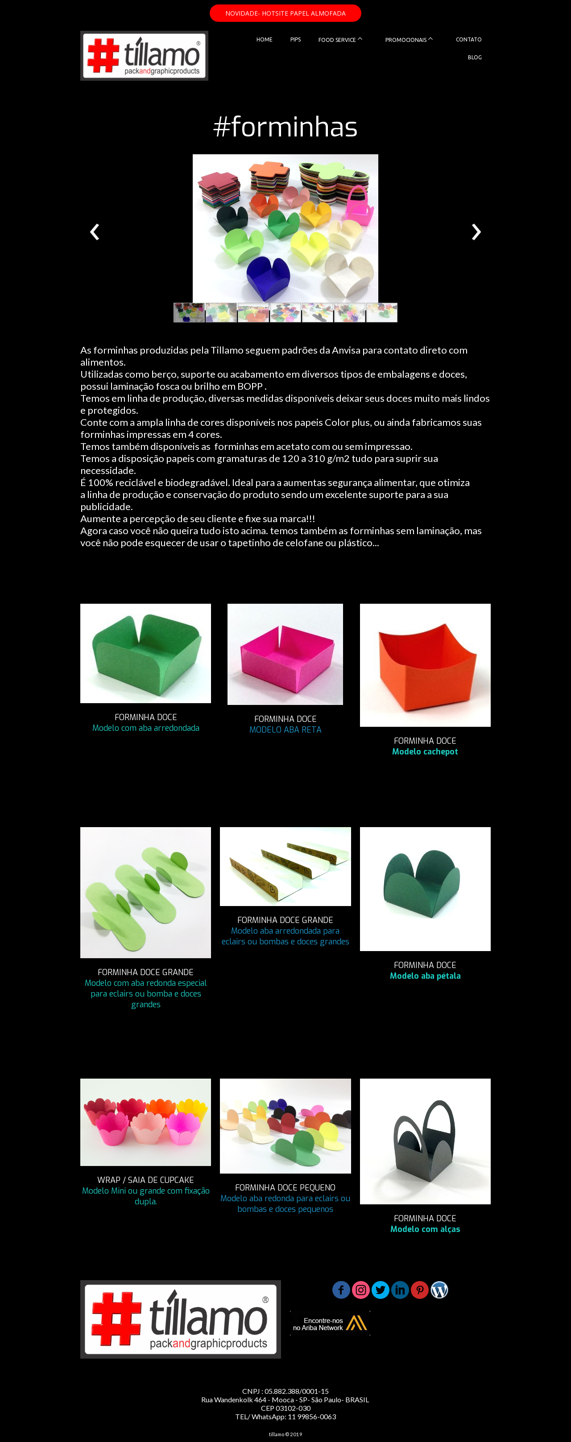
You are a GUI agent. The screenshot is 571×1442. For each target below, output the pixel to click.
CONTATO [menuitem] (469, 39)
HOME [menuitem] (265, 39)
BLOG (475, 57)
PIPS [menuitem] (295, 39)
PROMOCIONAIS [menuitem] (405, 40)
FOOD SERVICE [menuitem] (337, 40)
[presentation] (94, 232)
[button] (285, 13)
